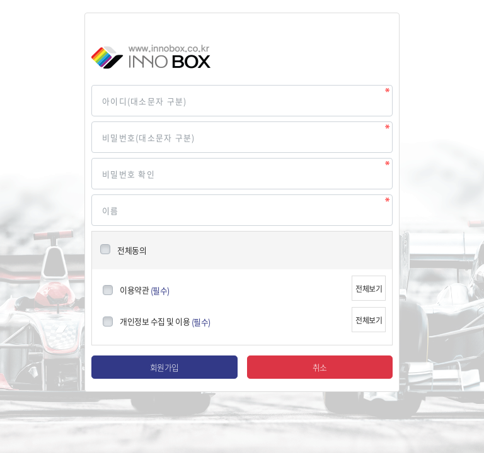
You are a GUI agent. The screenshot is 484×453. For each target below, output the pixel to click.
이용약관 (134, 290)
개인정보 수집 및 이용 (155, 321)
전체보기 (368, 288)
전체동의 (131, 250)
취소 (320, 367)
